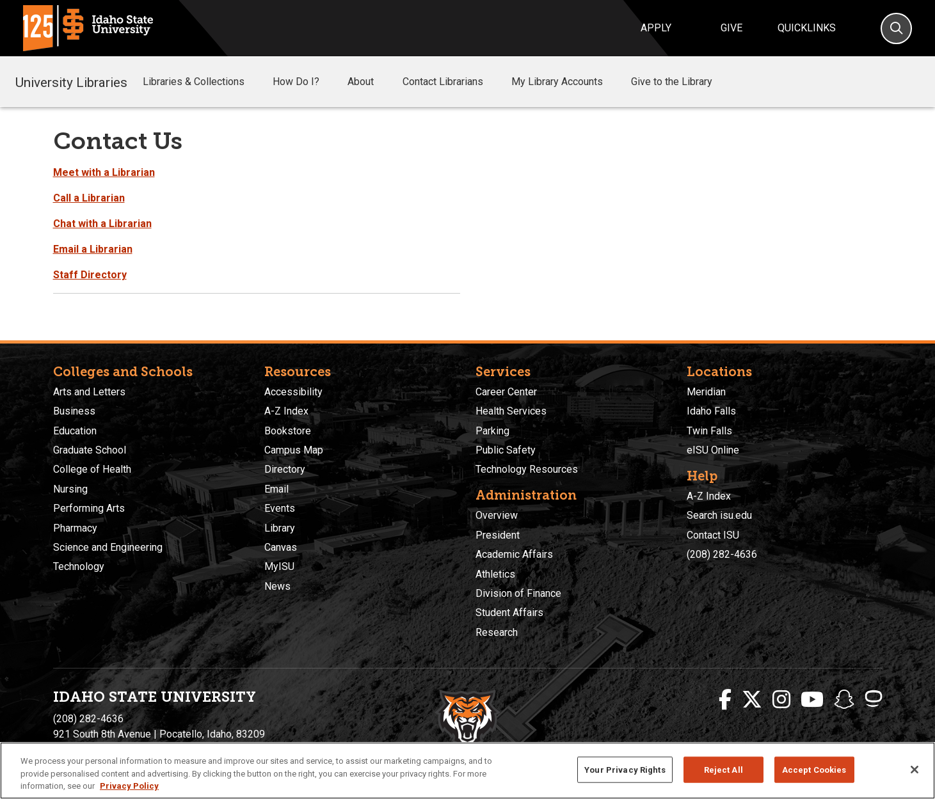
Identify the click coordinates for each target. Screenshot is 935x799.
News (277, 586)
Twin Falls (709, 431)
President (497, 535)
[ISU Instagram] (781, 700)
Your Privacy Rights (624, 769)
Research (496, 632)
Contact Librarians (452, 81)
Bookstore (287, 431)
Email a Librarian (92, 249)
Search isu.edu (719, 515)
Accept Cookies (814, 769)
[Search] (896, 28)
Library (279, 528)
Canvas (280, 547)
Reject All (723, 769)
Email (276, 489)
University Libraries (71, 81)
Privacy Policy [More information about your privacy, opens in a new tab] (129, 786)
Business (74, 411)
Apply (656, 28)
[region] (467, 770)
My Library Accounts (566, 81)
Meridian (706, 392)
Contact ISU (713, 535)
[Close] (914, 769)
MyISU (279, 566)
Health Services (511, 411)
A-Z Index (286, 411)
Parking (492, 431)
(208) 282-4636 (722, 554)
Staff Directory (90, 275)
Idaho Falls (711, 411)
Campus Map (293, 450)
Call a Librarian (89, 198)
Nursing (70, 489)
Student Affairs (509, 612)
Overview (496, 515)
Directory (284, 469)
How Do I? (305, 81)
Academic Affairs (514, 554)
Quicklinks (807, 28)
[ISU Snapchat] (844, 700)
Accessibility (293, 392)
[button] (254, 82)
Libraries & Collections (202, 81)
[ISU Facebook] (725, 700)
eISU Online (713, 450)
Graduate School (89, 450)
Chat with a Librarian (102, 224)
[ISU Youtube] (812, 700)
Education (75, 431)
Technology (78, 566)
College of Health (92, 469)
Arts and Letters (89, 392)
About (370, 81)
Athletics (495, 574)
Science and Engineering (108, 547)
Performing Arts (89, 508)
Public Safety (505, 450)
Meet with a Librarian (104, 172)
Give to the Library (680, 81)
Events (279, 508)
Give (731, 28)
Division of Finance (518, 593)
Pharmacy (75, 528)
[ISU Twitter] (752, 700)
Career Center (506, 392)
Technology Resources (526, 469)
